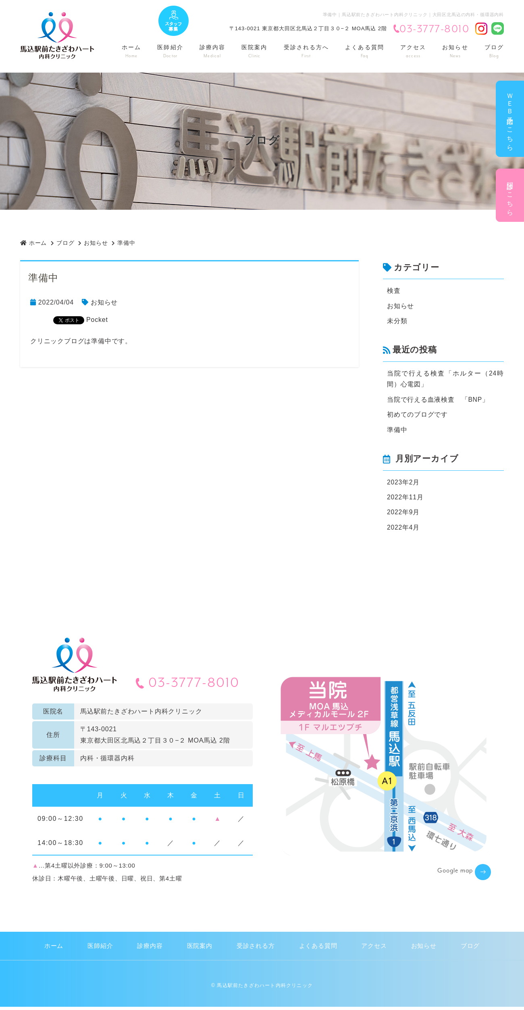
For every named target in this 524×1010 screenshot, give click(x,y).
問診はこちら (510, 195)
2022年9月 (403, 514)
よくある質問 (364, 51)
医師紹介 (170, 51)
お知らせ (455, 51)
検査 (394, 290)
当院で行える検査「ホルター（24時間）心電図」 (445, 380)
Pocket (97, 319)
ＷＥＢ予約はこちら (510, 118)
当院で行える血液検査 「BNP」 (438, 400)
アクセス (413, 51)
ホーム (131, 51)
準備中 (397, 431)
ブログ (494, 51)
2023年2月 (403, 484)
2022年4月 (403, 530)
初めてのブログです (417, 416)
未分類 (397, 321)
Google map (451, 874)
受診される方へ (306, 51)
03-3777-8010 (431, 29)
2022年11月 (405, 499)
